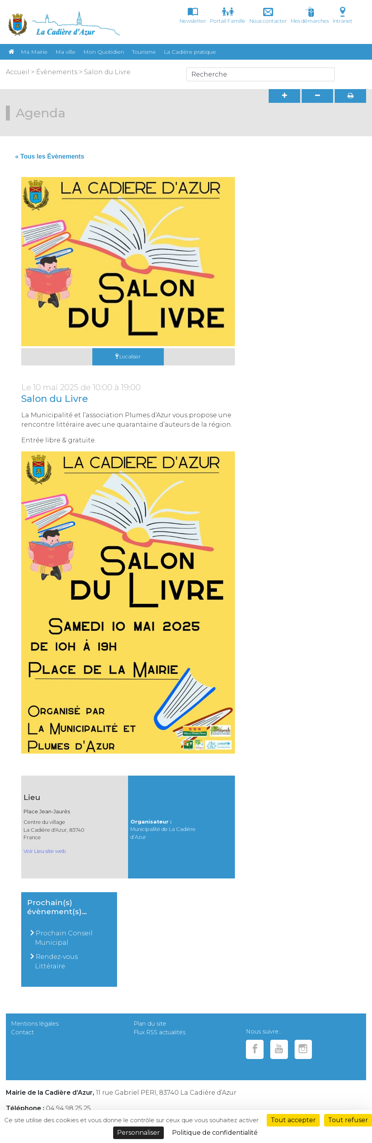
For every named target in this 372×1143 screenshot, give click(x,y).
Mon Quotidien (103, 52)
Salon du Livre (107, 72)
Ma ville (65, 52)
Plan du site (150, 1023)
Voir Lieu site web (45, 851)
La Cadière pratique (190, 52)
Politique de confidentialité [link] (215, 1132)
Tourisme (144, 52)
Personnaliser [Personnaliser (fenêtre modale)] (138, 1132)
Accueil (17, 72)
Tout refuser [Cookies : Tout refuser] (348, 1120)
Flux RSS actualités (159, 1032)
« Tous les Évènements (49, 156)
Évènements (56, 72)
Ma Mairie (34, 52)
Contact (22, 1032)
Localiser (128, 357)
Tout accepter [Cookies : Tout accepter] (293, 1120)
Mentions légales (35, 1023)
